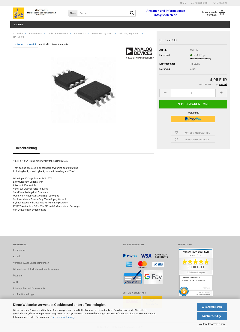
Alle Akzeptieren (212, 306)
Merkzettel (220, 3)
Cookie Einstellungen (24, 294)
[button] (183, 3)
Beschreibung (26, 148)
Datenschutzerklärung (62, 317)
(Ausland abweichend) (200, 58)
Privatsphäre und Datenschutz (29, 288)
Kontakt (17, 256)
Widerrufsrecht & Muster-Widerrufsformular (36, 269)
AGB (15, 282)
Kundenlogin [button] (199, 3)
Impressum (19, 250)
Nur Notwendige (212, 316)
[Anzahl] (193, 93)
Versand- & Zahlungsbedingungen (31, 262)
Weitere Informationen (212, 324)
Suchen (18, 24)
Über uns (17, 275)
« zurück (31, 44)
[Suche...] (72, 13)
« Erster (19, 44)
